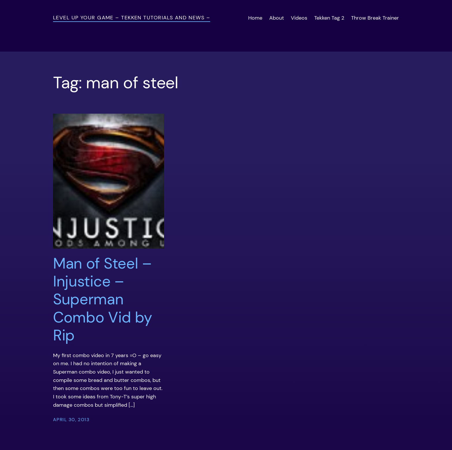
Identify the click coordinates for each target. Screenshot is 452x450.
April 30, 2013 (71, 420)
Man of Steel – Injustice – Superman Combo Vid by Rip (102, 299)
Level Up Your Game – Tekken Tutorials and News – (131, 17)
